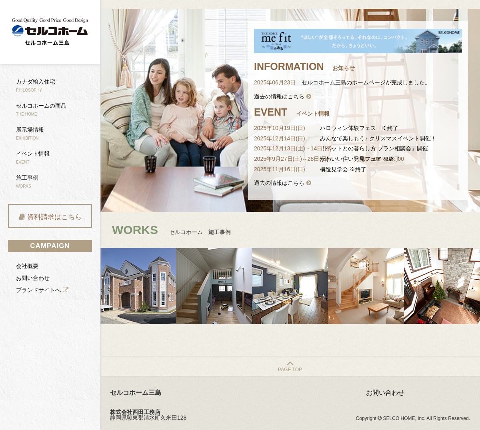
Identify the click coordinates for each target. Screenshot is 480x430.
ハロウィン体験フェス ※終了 (359, 128)
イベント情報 (33, 157)
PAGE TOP (290, 369)
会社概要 (27, 266)
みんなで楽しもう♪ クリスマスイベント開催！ (378, 138)
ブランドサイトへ (38, 290)
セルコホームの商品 (41, 109)
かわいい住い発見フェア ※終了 (360, 159)
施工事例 (27, 181)
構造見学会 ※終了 (343, 169)
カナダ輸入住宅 (35, 85)
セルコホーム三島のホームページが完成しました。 (366, 82)
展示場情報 (30, 133)
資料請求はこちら (54, 217)
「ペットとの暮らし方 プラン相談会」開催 (374, 148)
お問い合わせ (33, 278)
